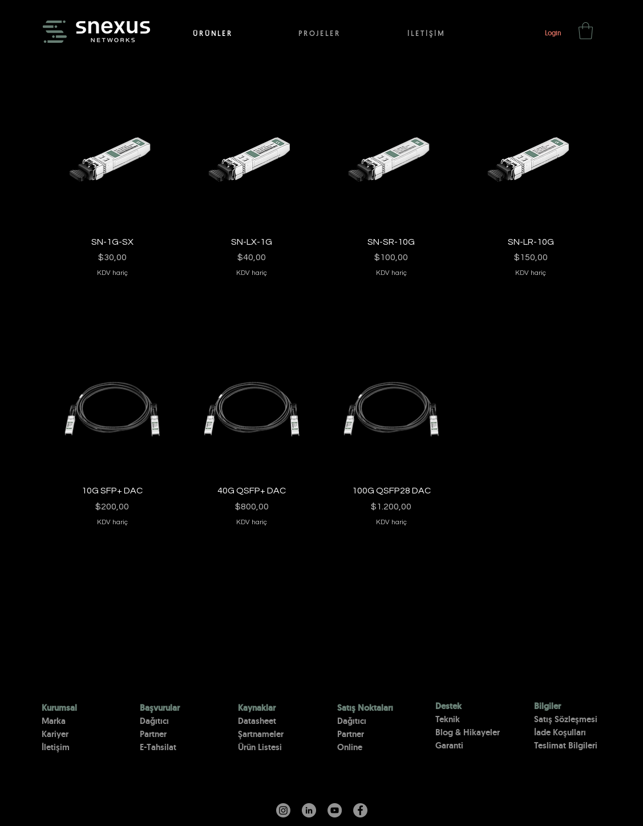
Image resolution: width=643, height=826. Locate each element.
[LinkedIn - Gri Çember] (309, 810)
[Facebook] (360, 810)
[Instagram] (283, 810)
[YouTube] (334, 810)
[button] (586, 30)
